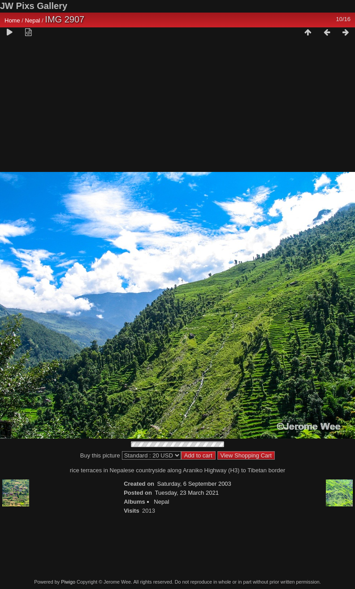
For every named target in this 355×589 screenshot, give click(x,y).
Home (12, 20)
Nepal (32, 20)
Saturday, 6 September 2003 (194, 483)
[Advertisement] (177, 108)
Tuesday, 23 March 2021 (187, 492)
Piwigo (68, 582)
